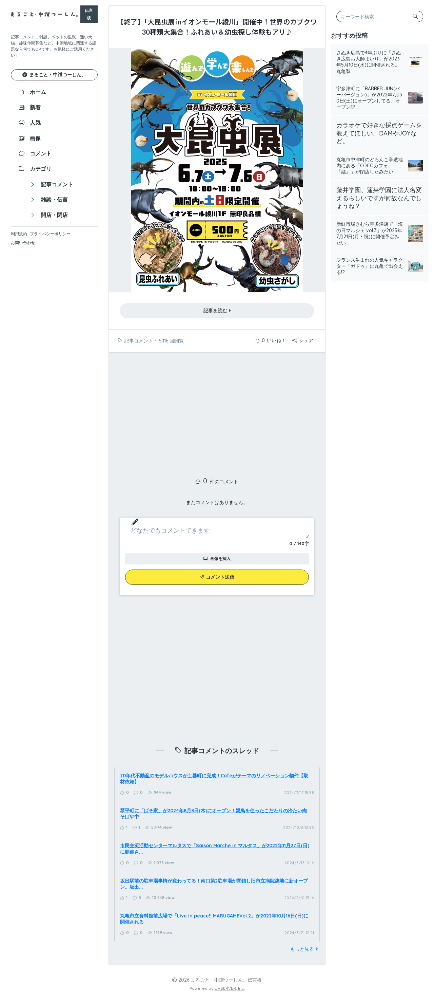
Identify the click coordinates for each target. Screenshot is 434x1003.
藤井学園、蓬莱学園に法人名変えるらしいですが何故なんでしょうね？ (379, 198)
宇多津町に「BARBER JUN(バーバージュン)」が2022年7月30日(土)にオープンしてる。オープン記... (369, 98)
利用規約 (19, 233)
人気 (30, 122)
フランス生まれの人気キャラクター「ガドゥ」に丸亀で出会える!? (369, 266)
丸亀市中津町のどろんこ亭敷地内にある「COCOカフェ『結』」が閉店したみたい (369, 165)
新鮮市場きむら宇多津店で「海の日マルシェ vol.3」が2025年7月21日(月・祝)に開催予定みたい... (369, 233)
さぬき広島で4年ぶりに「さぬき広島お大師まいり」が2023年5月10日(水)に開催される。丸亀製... (368, 62)
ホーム (32, 92)
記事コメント (51, 184)
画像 (30, 138)
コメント (35, 153)
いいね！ (270, 340)
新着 (30, 107)
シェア (302, 340)
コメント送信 (217, 577)
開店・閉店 (49, 214)
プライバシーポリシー (50, 233)
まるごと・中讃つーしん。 (54, 75)
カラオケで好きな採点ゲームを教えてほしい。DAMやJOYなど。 (379, 133)
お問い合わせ (23, 242)
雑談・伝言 (49, 199)
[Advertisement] (217, 411)
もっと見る (305, 949)
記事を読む (217, 311)
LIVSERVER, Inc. (229, 988)
